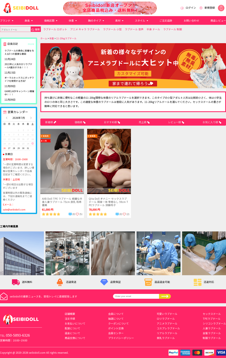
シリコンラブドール (214, 323)
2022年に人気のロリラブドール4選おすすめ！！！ (18, 65)
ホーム (43, 38)
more (31, 44)
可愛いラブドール (167, 314)
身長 (27, 20)
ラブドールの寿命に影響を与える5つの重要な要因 (19, 52)
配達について (72, 328)
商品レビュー (218, 20)
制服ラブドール (212, 338)
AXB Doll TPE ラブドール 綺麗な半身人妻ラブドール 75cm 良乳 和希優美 (62, 202)
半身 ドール (153, 29)
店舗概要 (70, 314)
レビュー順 (175, 122)
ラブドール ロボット (55, 29)
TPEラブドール (212, 318)
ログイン (191, 8)
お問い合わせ (191, 20)
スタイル (140, 20)
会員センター (116, 333)
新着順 (49, 122)
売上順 (143, 122)
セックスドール (212, 314)
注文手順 (70, 318)
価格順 (79, 122)
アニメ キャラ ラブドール (85, 29)
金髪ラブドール (212, 333)
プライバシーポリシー (121, 338)
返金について (72, 333)
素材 (117, 20)
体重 (71, 20)
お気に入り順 (211, 122)
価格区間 (49, 20)
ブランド (5, 20)
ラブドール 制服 (172, 29)
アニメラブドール (167, 323)
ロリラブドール (166, 318)
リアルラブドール (167, 333)
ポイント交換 (116, 328)
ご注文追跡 (165, 20)
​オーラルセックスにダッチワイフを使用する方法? (19, 79)
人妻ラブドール (212, 328)
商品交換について (75, 338)
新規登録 (210, 8)
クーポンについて (118, 323)
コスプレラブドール (168, 328)
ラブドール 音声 (134, 29)
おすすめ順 (111, 122)
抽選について (116, 318)
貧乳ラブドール (166, 338)
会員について (116, 314)
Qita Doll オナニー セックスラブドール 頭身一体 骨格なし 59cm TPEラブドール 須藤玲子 (108, 202)
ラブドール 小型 (112, 29)
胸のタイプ (94, 20)
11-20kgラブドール (66, 38)
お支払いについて (75, 323)
